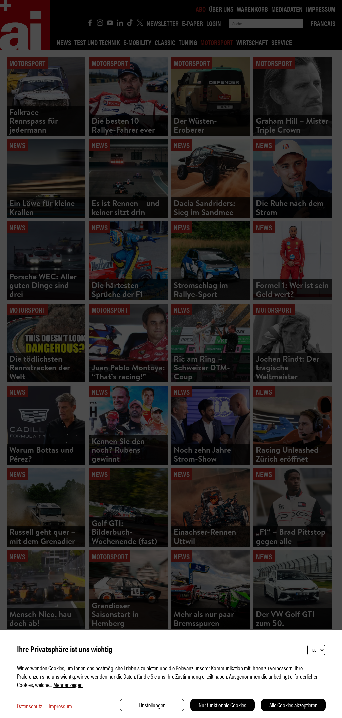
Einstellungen (152, 705)
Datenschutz (29, 706)
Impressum (60, 706)
